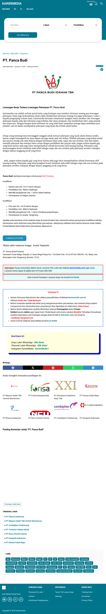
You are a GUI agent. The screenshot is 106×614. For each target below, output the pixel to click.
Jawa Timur (56, 563)
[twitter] (33, 368)
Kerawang (79, 563)
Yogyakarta (88, 571)
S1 (21, 9)
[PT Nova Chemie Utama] (40, 408)
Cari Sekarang (23, 35)
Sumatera (30, 571)
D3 (15, 9)
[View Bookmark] (96, 4)
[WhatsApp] (21, 599)
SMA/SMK (6, 9)
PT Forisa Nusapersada (38, 395)
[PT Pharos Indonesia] (14, 408)
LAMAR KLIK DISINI (14, 238)
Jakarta (22, 563)
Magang (10, 567)
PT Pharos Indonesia (12, 418)
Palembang (30, 567)
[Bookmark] (102, 69)
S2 (65, 567)
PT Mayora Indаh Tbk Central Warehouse (24, 521)
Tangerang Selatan (64, 571)
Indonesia (84, 559)
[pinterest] (53, 368)
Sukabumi (10, 571)
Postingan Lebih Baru (12, 504)
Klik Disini (65, 315)
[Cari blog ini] (101, 3)
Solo (95, 567)
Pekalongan (51, 567)
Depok (61, 559)
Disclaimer (86, 596)
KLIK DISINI (74, 277)
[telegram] (93, 368)
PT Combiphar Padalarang (65, 418)
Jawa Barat (32, 563)
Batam (24, 559)
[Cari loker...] (22, 25)
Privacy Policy (87, 600)
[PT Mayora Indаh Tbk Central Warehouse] (14, 386)
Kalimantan (68, 563)
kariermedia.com (76, 297)
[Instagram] (10, 599)
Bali (8, 559)
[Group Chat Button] (91, 3)
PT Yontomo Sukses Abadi (17, 529)
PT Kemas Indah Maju (89, 395)
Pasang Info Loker (37, 592)
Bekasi (32, 559)
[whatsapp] (73, 368)
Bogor (39, 559)
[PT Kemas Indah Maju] (91, 386)
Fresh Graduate (72, 559)
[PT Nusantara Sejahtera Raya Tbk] (66, 386)
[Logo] (13, 587)
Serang (71, 567)
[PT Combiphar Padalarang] (66, 408)
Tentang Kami (87, 592)
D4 (55, 559)
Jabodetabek (11, 563)
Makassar (19, 567)
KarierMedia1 (42, 348)
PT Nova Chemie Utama (38, 418)
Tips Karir (29, 9)
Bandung (15, 559)
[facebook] (13, 368)
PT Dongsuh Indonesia (89, 418)
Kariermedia (12, 3)
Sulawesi (20, 571)
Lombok (89, 563)
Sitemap (58, 596)
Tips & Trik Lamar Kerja (64, 592)
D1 (45, 559)
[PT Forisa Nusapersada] (40, 386)
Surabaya (40, 571)
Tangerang (51, 571)
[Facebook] (4, 599)
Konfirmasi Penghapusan (38, 600)
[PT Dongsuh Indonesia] (91, 408)
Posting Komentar (32, 66)
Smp (88, 567)
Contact (32, 596)
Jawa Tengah (44, 563)
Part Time (41, 567)
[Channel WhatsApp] (15, 599)
